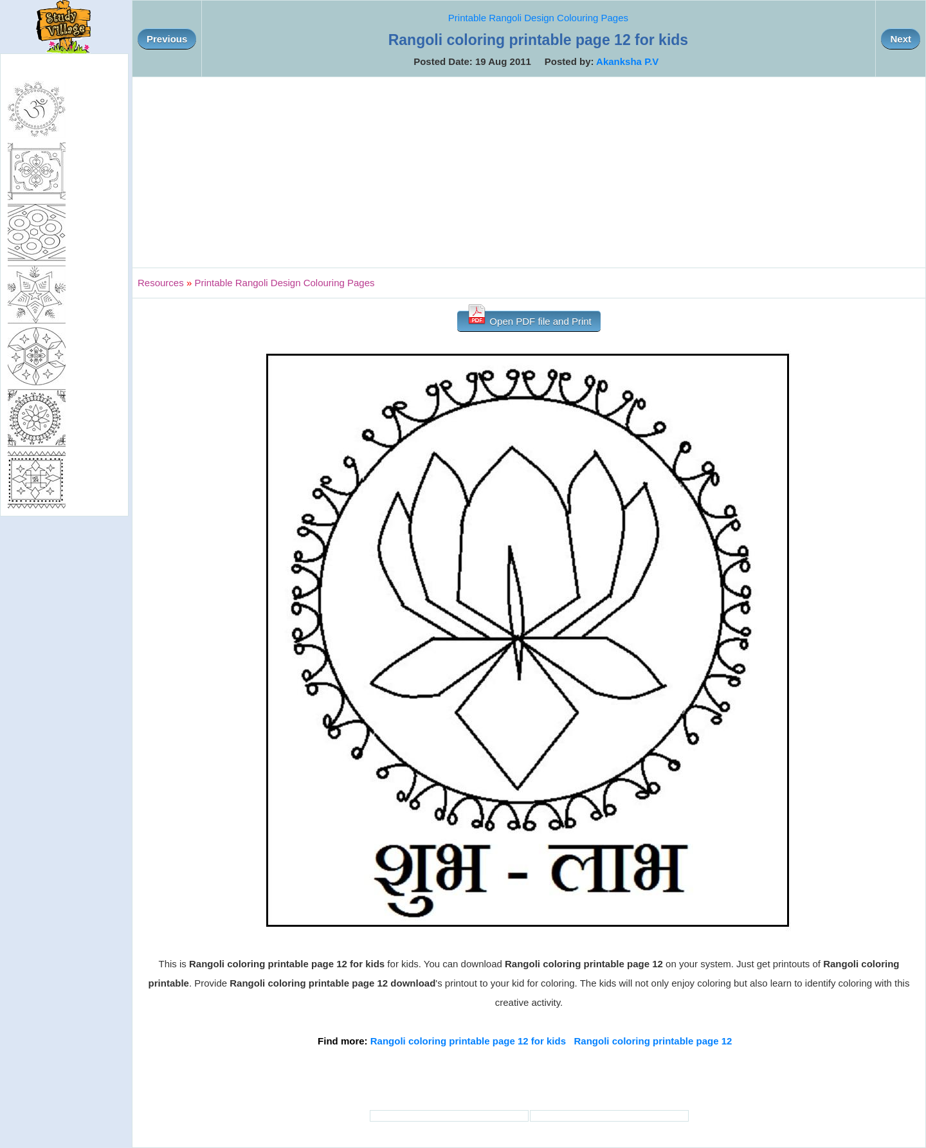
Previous (167, 38)
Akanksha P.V (627, 61)
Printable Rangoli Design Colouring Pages (538, 17)
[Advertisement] (529, 172)
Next (900, 38)
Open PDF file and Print (529, 319)
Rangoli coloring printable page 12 (653, 1040)
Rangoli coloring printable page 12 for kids (468, 1040)
